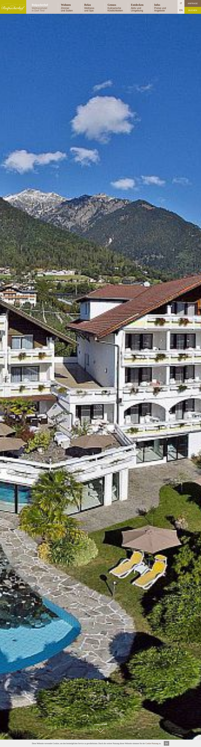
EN (181, 10)
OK (166, 743)
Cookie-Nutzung (152, 743)
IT (181, 3)
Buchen (192, 10)
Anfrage (193, 3)
